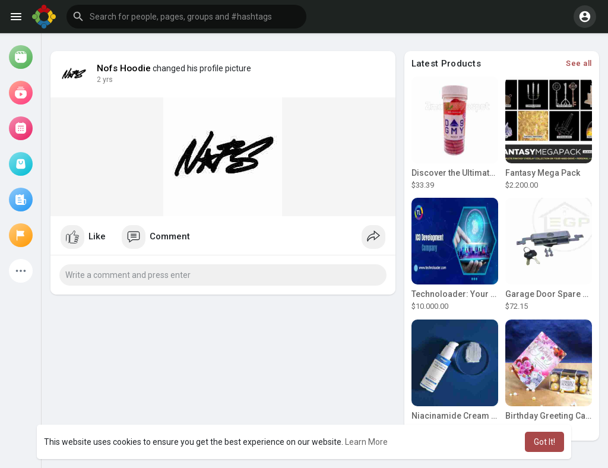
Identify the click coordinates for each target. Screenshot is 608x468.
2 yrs (105, 79)
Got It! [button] (544, 442)
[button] (186, 17)
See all (579, 63)
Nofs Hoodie (124, 68)
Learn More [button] (366, 442)
